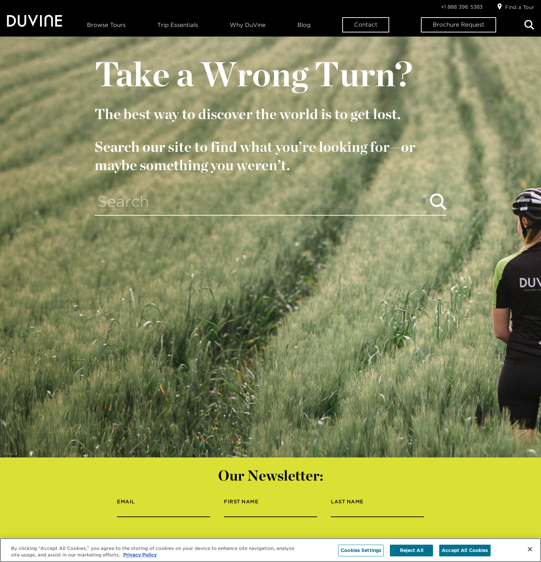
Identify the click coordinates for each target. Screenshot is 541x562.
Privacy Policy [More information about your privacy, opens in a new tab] (140, 555)
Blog (304, 25)
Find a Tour (519, 7)
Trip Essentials (177, 25)
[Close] (530, 549)
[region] (270, 550)
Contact (365, 24)
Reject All (411, 550)
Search (529, 25)
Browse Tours (106, 25)
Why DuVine (248, 25)
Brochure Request (458, 24)
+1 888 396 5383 (462, 7)
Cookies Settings (361, 550)
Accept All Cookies (465, 550)
